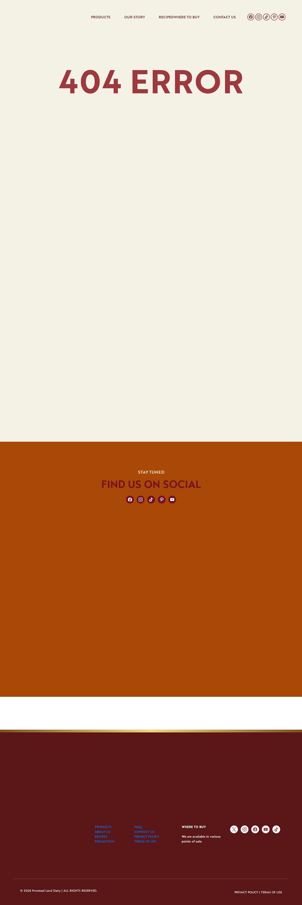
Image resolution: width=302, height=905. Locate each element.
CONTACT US (224, 17)
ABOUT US (102, 832)
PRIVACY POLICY (146, 836)
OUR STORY (134, 17)
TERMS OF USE (145, 841)
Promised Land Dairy (46, 890)
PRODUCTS (100, 17)
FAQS (138, 827)
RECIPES (166, 17)
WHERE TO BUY (186, 17)
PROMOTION (104, 841)
